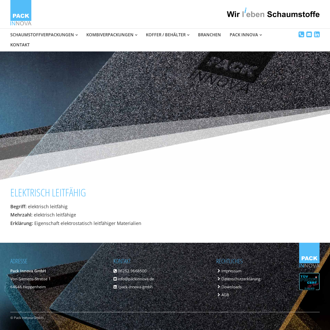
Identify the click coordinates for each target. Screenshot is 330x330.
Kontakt (20, 45)
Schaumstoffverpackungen (42, 35)
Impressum (231, 271)
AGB (225, 295)
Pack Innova (244, 35)
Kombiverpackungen (110, 35)
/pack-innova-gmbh (133, 287)
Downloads (231, 287)
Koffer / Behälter (166, 35)
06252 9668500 (130, 271)
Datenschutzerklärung (240, 279)
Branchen (209, 35)
